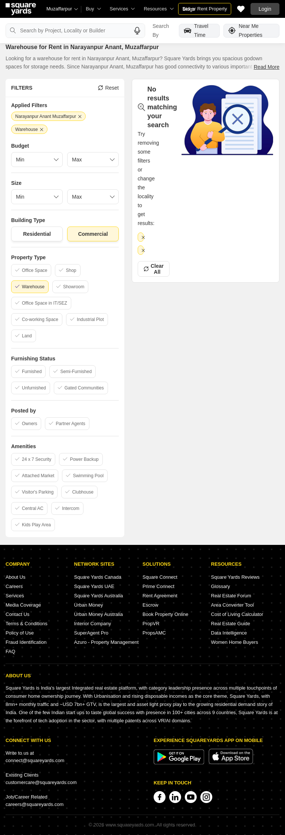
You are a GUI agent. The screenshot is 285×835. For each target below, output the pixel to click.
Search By (161, 30)
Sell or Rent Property (204, 9)
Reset (108, 88)
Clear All (154, 269)
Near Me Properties (245, 31)
